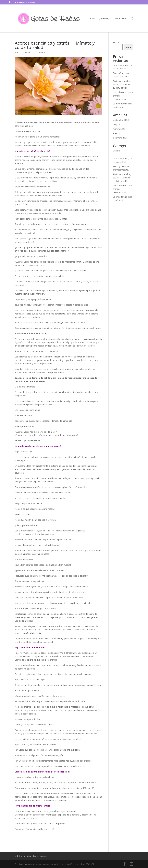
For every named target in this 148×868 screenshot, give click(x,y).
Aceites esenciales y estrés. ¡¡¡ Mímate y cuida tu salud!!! (122, 84)
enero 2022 (118, 133)
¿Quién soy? (105, 18)
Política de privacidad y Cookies (31, 856)
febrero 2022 (119, 129)
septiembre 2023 (121, 120)
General (41, 52)
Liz (19, 52)
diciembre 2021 (120, 137)
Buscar (116, 42)
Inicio (92, 18)
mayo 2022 (118, 124)
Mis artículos (120, 18)
